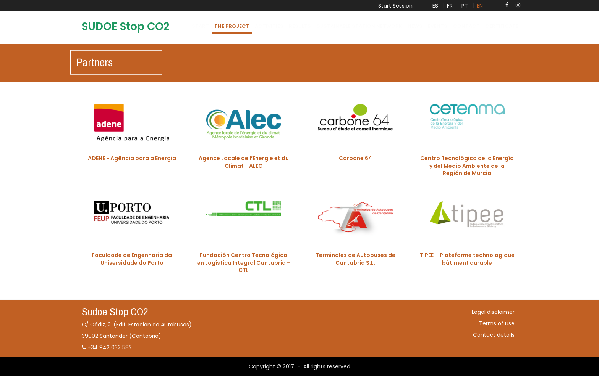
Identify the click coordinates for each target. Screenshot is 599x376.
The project (231, 26)
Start (200, 26)
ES (435, 6)
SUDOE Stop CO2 (126, 26)
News (415, 26)
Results (300, 26)
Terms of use (497, 323)
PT (464, 6)
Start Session (395, 6)
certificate (501, 26)
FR (450, 6)
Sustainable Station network (359, 26)
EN (480, 6)
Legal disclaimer (493, 312)
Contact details (494, 335)
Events (437, 26)
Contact (466, 26)
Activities (269, 26)
